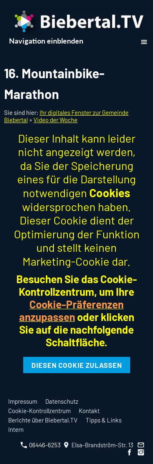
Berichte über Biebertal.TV (43, 420)
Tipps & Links (104, 420)
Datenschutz (61, 401)
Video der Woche (55, 119)
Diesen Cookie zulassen (76, 365)
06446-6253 (40, 445)
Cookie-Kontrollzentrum (39, 410)
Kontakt (89, 410)
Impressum (22, 401)
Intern (16, 429)
